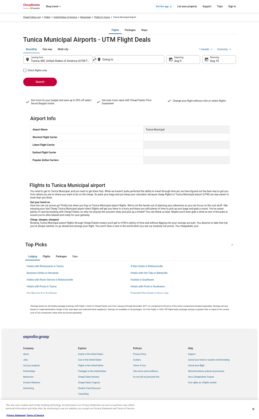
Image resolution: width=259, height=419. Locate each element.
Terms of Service (35, 415)
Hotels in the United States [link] (90, 354)
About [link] (26, 354)
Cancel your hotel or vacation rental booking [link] (209, 360)
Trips (220, 6)
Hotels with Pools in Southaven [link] (148, 286)
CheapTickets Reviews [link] (88, 377)
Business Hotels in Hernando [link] (43, 273)
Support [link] (192, 354)
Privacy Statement (16, 415)
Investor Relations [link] (31, 382)
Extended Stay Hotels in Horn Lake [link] (150, 293)
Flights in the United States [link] (91, 365)
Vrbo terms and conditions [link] (145, 371)
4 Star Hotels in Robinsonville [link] (147, 266)
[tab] (115, 30)
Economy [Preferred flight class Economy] (225, 49)
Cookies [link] (137, 360)
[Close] (253, 409)
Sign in (232, 6)
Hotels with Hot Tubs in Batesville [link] (149, 273)
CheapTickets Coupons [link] (89, 382)
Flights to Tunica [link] (102, 17)
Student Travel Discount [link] (89, 388)
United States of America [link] (65, 17)
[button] (129, 245)
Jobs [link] (25, 360)
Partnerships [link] (29, 371)
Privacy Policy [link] (139, 354)
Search (40, 82)
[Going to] (129, 59)
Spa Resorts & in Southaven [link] (42, 293)
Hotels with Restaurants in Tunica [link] (45, 266)
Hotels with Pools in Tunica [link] (42, 286)
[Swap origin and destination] (94, 59)
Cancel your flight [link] (196, 365)
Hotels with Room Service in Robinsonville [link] (50, 279)
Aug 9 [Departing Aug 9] (178, 61)
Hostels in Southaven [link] (142, 279)
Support (206, 6)
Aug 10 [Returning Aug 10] (214, 61)
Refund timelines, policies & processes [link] (206, 371)
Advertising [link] (28, 388)
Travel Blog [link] (83, 394)
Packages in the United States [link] (92, 371)
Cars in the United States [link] (89, 360)
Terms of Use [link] (139, 365)
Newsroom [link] (28, 377)
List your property (187, 6)
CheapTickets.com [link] (32, 17)
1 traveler (206, 49)
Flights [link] (47, 17)
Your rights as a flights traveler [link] (202, 382)
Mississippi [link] (85, 17)
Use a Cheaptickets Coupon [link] (201, 377)
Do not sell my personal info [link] (146, 377)
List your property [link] (31, 365)
